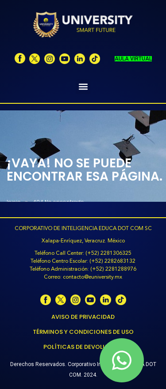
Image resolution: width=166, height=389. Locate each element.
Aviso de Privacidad (83, 317)
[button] (83, 86)
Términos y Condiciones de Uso (83, 332)
